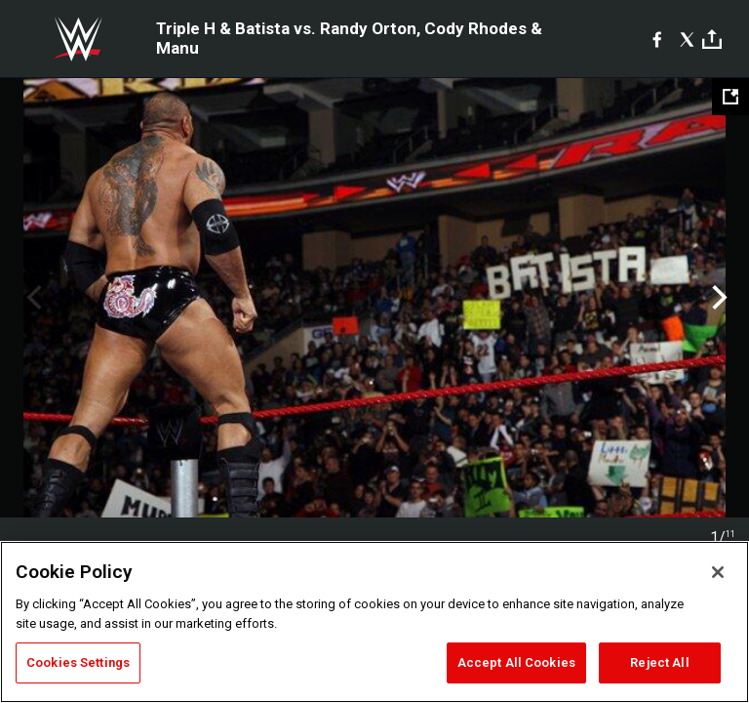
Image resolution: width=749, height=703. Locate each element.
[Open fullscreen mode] (730, 96)
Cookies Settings (78, 662)
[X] (687, 39)
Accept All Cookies (516, 662)
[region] (374, 622)
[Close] (717, 572)
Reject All (659, 662)
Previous (32, 298)
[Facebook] (657, 39)
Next (717, 298)
